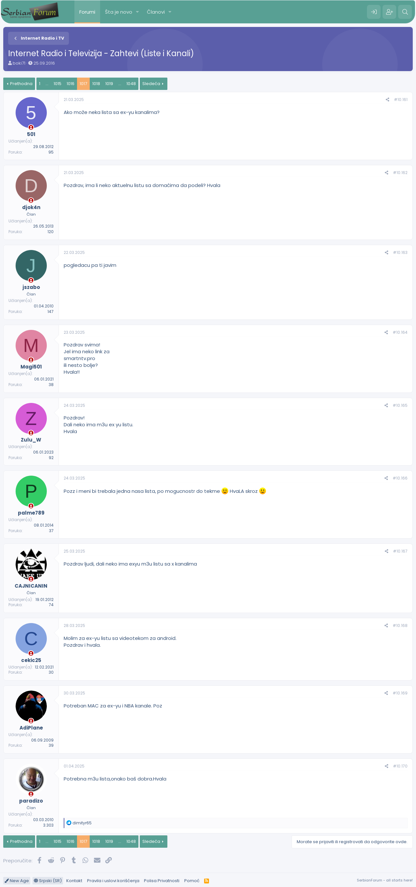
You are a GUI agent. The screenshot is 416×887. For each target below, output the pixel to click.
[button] (137, 11)
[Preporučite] (388, 100)
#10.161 (401, 99)
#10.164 (400, 332)
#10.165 (400, 405)
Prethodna (21, 84)
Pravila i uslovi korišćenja (113, 881)
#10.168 (400, 625)
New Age (17, 881)
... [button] (47, 84)
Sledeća (151, 84)
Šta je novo (118, 11)
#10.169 (400, 693)
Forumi (87, 11)
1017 (83, 84)
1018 (96, 84)
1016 (70, 84)
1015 (57, 84)
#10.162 (400, 172)
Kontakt (74, 881)
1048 (131, 84)
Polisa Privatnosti (161, 881)
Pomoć (192, 881)
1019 (109, 84)
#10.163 (400, 252)
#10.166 (400, 478)
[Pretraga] (405, 12)
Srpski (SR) (48, 881)
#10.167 (400, 551)
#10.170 (400, 766)
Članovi (156, 11)
